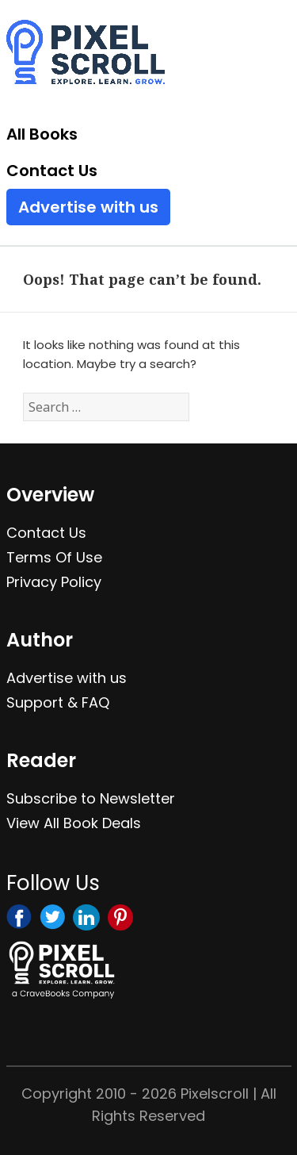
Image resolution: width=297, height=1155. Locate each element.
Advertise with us (88, 207)
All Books (42, 134)
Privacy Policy (53, 582)
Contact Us (51, 170)
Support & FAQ (57, 702)
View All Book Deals (73, 823)
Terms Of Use (54, 557)
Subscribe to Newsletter (90, 798)
